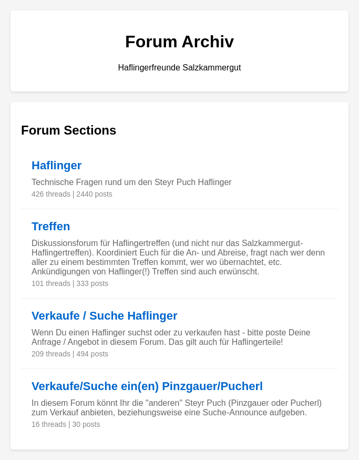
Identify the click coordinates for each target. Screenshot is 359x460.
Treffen (51, 226)
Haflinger (56, 165)
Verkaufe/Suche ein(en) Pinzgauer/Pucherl (147, 386)
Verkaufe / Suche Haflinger (105, 315)
